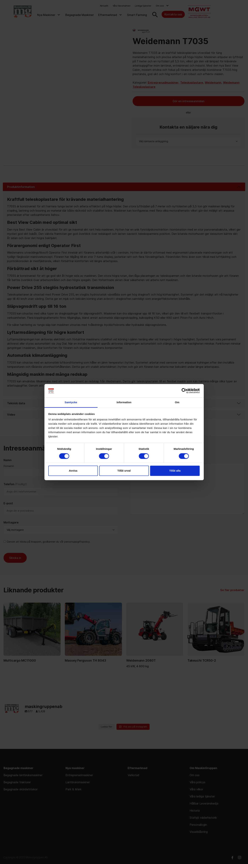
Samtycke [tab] (71, 402)
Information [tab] (124, 402)
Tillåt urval (124, 470)
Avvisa (73, 470)
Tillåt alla (175, 470)
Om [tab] (177, 402)
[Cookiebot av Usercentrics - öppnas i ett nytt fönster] (184, 390)
